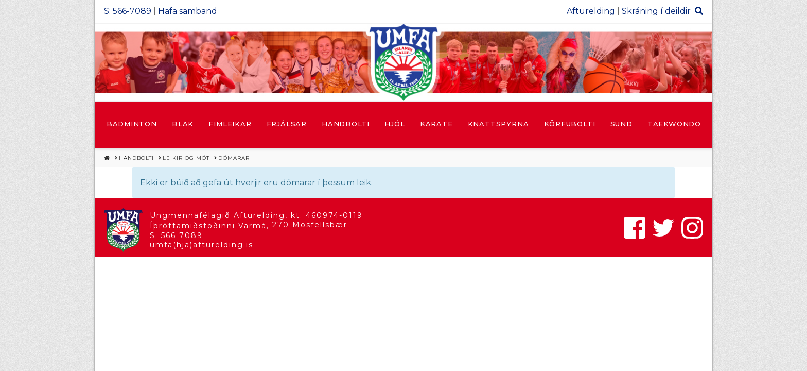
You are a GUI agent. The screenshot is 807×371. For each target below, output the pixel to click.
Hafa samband (187, 11)
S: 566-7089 (127, 11)
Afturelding (591, 11)
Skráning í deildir (656, 11)
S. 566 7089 (176, 235)
